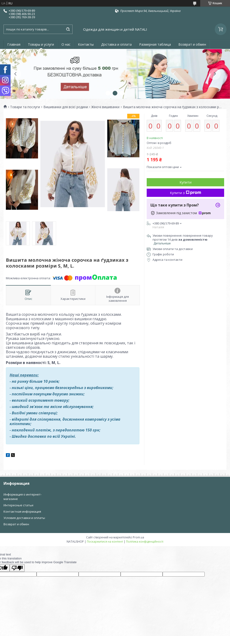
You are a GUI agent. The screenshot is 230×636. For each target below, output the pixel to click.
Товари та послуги (25, 107)
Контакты (86, 44)
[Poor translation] (17, 568)
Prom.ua (138, 537)
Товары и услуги (41, 44)
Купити (186, 182)
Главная (13, 44)
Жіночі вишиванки (105, 107)
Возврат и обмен (192, 44)
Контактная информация (22, 511)
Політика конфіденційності (144, 542)
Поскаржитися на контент (105, 542)
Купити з (185, 192)
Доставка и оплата (116, 44)
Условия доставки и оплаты (24, 518)
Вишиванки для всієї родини (65, 107)
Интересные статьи (18, 505)
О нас (65, 44)
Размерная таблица (155, 44)
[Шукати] (68, 29)
